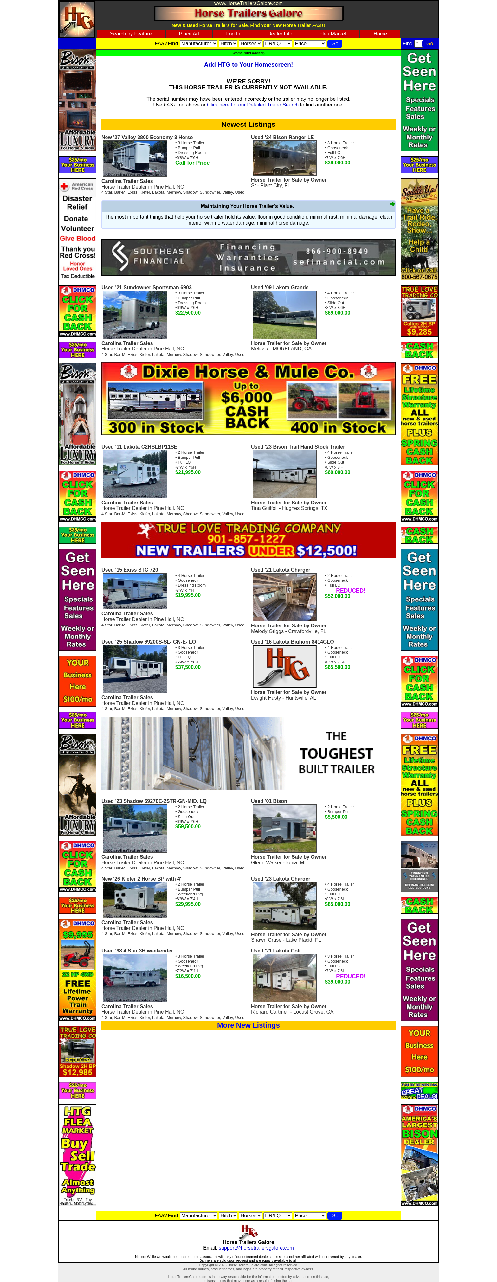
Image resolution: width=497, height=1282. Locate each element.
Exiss (133, 192)
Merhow (174, 192)
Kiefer (144, 192)
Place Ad (189, 33)
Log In (233, 33)
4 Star (106, 192)
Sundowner (210, 192)
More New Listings (248, 1025)
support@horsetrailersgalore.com (256, 1248)
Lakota (158, 192)
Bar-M (120, 192)
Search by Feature (131, 33)
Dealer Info (280, 33)
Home (380, 33)
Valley (227, 192)
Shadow (190, 192)
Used (240, 192)
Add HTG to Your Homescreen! (248, 64)
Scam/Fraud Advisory (248, 53)
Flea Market (333, 33)
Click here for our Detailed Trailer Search (253, 104)
